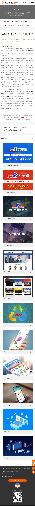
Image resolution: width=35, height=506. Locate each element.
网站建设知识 (9, 27)
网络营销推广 (15, 27)
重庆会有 (26, 39)
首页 (13, 21)
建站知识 (17, 21)
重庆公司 (28, 51)
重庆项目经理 (19, 41)
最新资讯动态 (4, 27)
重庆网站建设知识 (16, 39)
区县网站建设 (26, 27)
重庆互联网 (8, 96)
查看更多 (33, 138)
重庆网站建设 (4, 46)
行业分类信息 (31, 27)
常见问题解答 (20, 27)
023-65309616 (17, 480)
